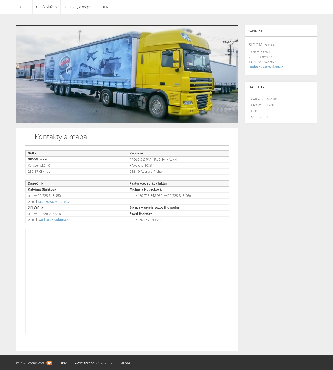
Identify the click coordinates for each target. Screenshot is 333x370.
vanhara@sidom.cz (53, 219)
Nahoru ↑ (127, 363)
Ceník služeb (46, 6)
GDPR (103, 6)
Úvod (24, 6)
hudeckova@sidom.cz (266, 66)
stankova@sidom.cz (54, 201)
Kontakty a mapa (77, 6)
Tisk (63, 363)
